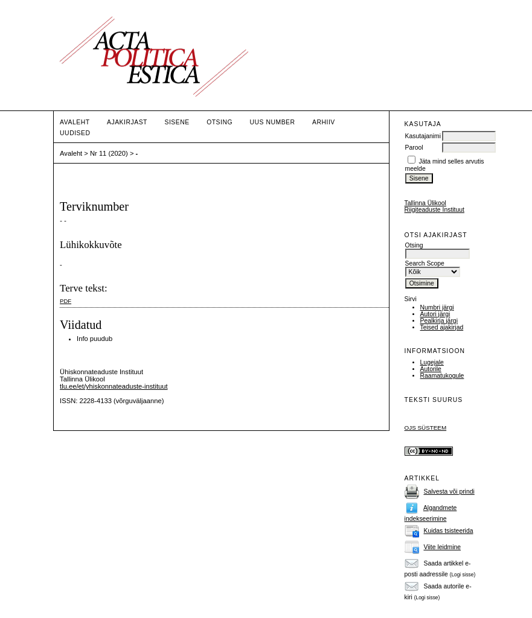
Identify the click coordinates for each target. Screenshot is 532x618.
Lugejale (432, 362)
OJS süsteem (426, 427)
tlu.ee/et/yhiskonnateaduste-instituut (114, 386)
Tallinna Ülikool (425, 203)
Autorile (430, 369)
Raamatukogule (442, 375)
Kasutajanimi (423, 136)
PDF (65, 301)
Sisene (176, 122)
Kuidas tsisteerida (448, 530)
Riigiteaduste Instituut (434, 209)
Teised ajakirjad (442, 327)
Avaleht (74, 122)
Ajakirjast (127, 122)
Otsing (219, 122)
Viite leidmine (442, 547)
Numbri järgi (437, 307)
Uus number (272, 122)
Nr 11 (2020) (109, 153)
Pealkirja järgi (439, 320)
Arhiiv (323, 122)
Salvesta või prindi (448, 491)
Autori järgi (435, 314)
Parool (414, 147)
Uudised (75, 133)
